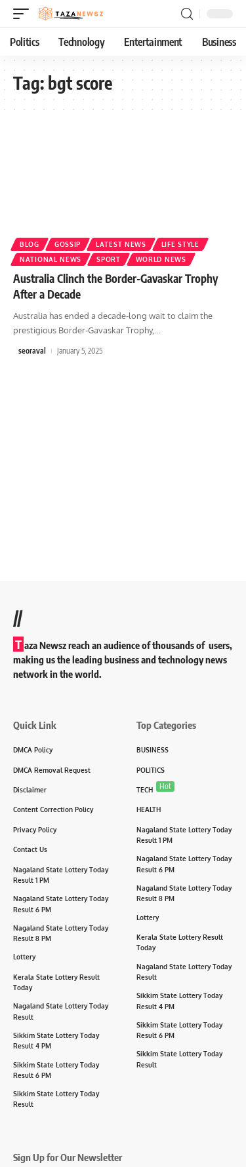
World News (161, 259)
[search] (187, 14)
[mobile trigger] (24, 14)
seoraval (32, 351)
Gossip (67, 244)
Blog (29, 244)
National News (50, 259)
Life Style (180, 244)
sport (108, 259)
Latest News (121, 244)
